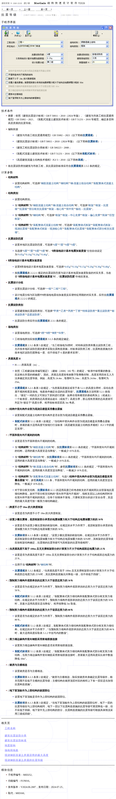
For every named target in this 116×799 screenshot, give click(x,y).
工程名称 (10, 728)
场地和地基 (11, 750)
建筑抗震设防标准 (16, 740)
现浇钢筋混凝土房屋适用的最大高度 (26, 755)
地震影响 (10, 745)
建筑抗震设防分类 (16, 735)
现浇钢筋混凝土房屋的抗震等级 (24, 760)
